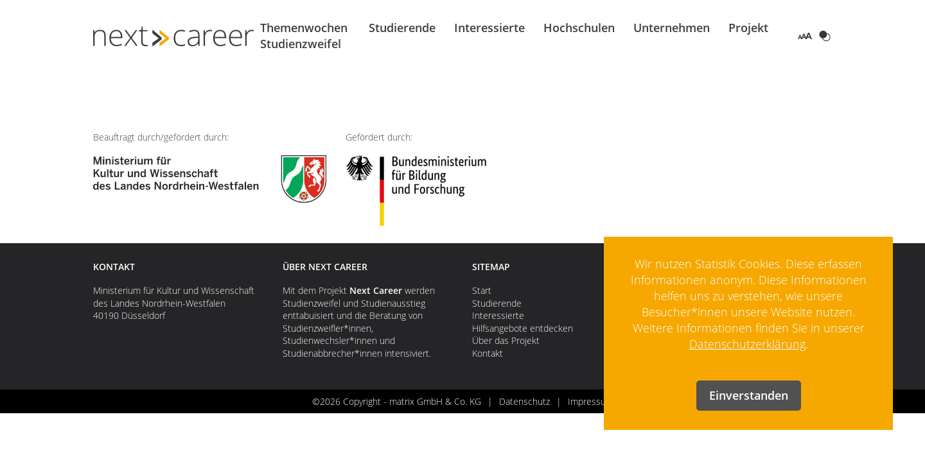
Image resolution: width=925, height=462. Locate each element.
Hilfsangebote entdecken (522, 328)
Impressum (590, 401)
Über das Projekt (506, 340)
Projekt (748, 27)
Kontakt (487, 353)
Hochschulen (579, 27)
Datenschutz (524, 401)
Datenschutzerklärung (747, 344)
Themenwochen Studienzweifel (304, 35)
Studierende (402, 27)
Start (481, 290)
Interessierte (489, 27)
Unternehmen (671, 27)
